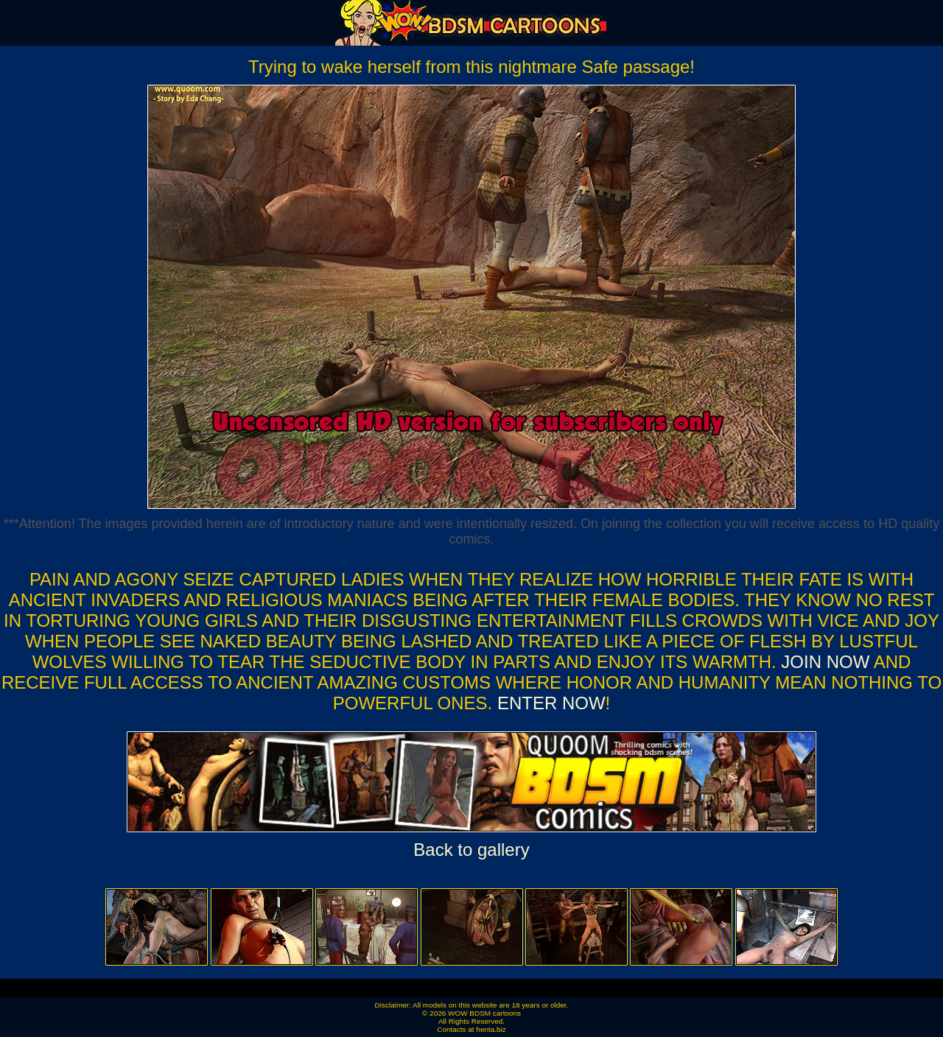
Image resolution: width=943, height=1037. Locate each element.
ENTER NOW (548, 703)
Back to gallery (471, 850)
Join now (827, 662)
